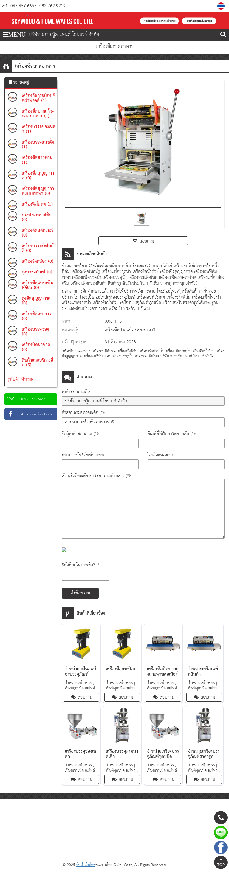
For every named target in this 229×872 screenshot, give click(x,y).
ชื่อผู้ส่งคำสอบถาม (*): (80, 434)
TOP (221, 863)
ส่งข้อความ (80, 593)
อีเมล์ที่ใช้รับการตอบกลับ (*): (172, 434)
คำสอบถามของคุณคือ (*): (83, 413)
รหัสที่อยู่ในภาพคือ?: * (80, 565)
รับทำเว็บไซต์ (85, 865)
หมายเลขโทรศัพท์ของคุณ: (83, 455)
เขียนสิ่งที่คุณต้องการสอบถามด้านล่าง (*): (96, 476)
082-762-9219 (52, 6)
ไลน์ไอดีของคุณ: (161, 455)
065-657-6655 (23, 6)
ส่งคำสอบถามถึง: (76, 392)
